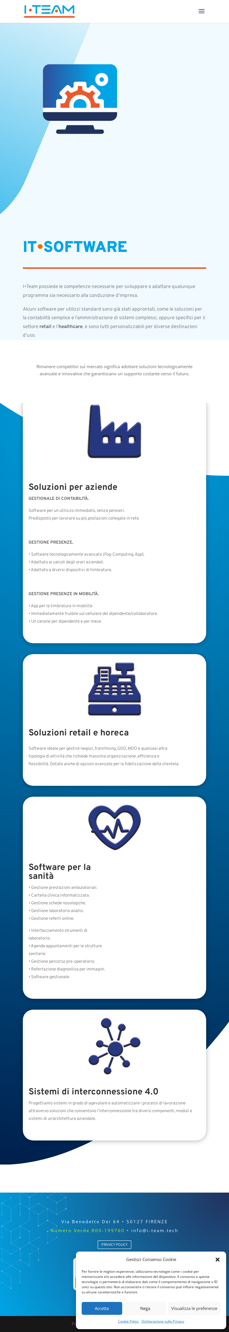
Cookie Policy (128, 1321)
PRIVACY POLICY (114, 1244)
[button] (217, 1259)
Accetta (102, 1308)
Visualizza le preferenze (194, 1308)
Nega (145, 1308)
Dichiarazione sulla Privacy (163, 1321)
